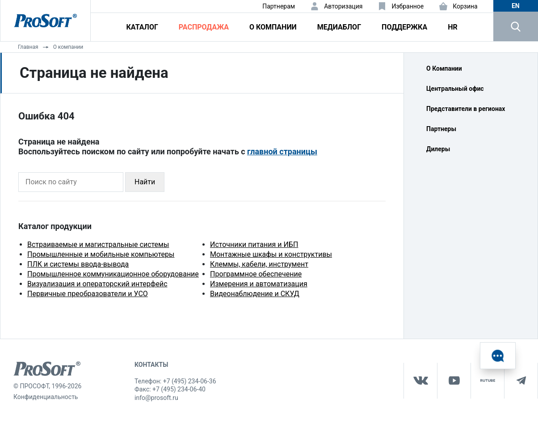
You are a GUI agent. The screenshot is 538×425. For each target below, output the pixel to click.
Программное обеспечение (256, 274)
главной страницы (282, 151)
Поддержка (404, 27)
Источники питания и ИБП (254, 244)
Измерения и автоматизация (258, 284)
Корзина (465, 6)
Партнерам (278, 6)
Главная (28, 47)
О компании (273, 27)
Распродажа (204, 27)
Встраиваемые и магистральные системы (98, 244)
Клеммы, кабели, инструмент (259, 264)
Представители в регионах (465, 108)
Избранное (407, 6)
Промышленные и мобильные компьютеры (100, 254)
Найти (144, 182)
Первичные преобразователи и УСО (87, 293)
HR (453, 27)
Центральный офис (455, 88)
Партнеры (441, 128)
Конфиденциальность (45, 396)
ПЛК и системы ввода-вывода (78, 264)
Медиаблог (339, 27)
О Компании (444, 68)
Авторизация (343, 6)
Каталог (142, 27)
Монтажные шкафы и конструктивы (271, 254)
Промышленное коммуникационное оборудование (113, 274)
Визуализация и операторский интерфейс (97, 284)
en (516, 5)
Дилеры (438, 149)
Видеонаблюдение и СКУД (254, 293)
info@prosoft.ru (156, 397)
